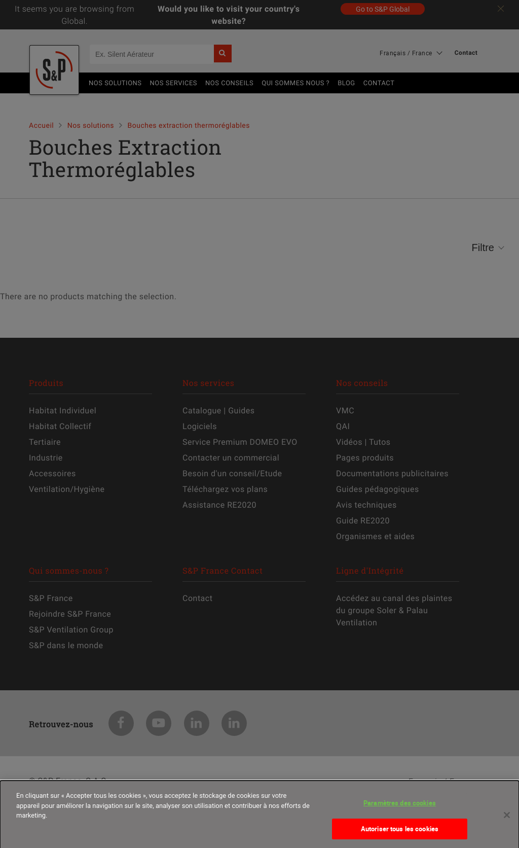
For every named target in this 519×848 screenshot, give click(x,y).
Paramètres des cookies (399, 806)
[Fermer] (507, 819)
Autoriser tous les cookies (399, 832)
